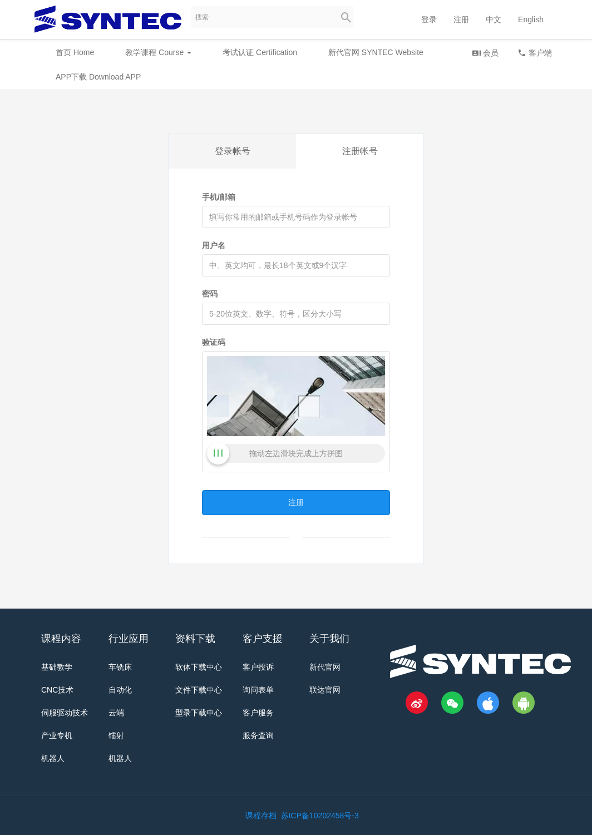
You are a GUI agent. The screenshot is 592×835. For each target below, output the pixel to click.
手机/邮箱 (218, 196)
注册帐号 (360, 151)
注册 (461, 19)
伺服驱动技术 (64, 712)
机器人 (53, 758)
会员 (485, 52)
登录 (429, 19)
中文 (493, 19)
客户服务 (258, 712)
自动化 (120, 689)
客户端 (534, 52)
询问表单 (258, 689)
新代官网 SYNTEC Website (375, 52)
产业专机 (56, 735)
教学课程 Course (158, 52)
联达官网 (325, 689)
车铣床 (120, 667)
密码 (210, 293)
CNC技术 (57, 689)
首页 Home (75, 52)
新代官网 (325, 667)
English (531, 19)
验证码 (213, 342)
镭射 (116, 735)
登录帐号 (232, 151)
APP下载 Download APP (98, 76)
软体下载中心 (198, 667)
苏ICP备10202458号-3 (320, 815)
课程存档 (261, 815)
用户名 (213, 245)
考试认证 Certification (260, 52)
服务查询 (258, 735)
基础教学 (56, 667)
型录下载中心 (198, 712)
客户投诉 (258, 667)
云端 (116, 712)
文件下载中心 (198, 689)
